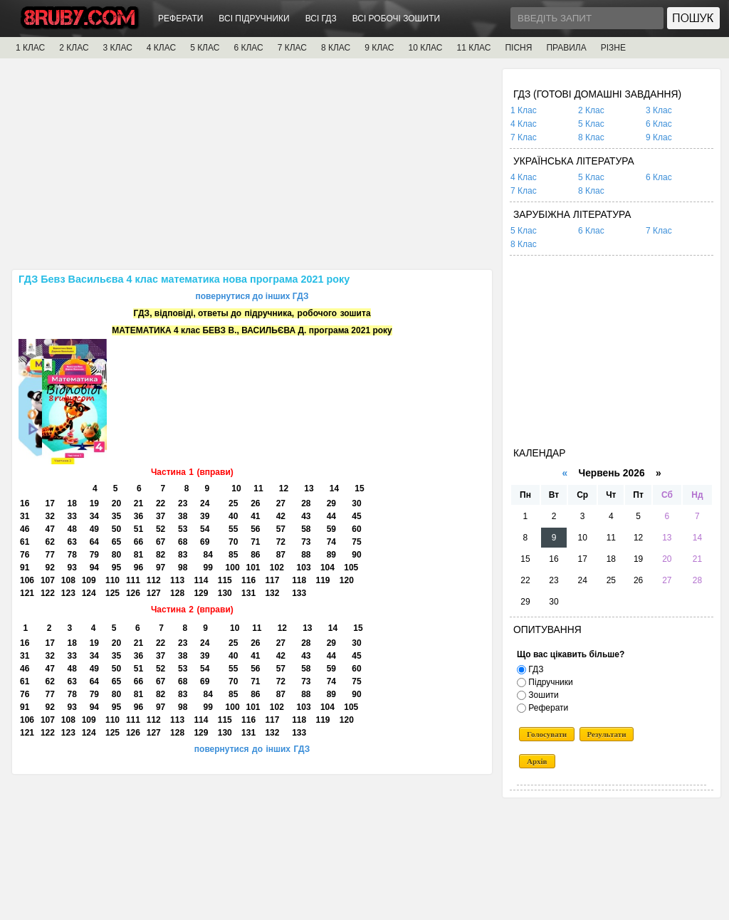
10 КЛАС (426, 48)
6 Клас (659, 124)
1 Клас (523, 110)
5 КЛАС (204, 48)
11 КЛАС (473, 48)
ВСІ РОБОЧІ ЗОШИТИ (396, 18)
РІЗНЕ (613, 48)
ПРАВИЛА (566, 48)
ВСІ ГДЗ (321, 18)
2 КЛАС (73, 48)
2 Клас (591, 110)
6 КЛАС (248, 48)
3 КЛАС (117, 48)
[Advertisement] (252, 168)
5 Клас (591, 124)
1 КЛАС (30, 48)
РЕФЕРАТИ (180, 18)
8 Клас (591, 137)
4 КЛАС (161, 48)
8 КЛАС (335, 48)
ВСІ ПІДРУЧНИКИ (254, 18)
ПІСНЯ (518, 48)
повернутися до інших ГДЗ (251, 296)
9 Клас (659, 137)
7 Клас (523, 137)
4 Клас (523, 124)
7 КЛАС (292, 48)
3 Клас (659, 110)
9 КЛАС (379, 48)
